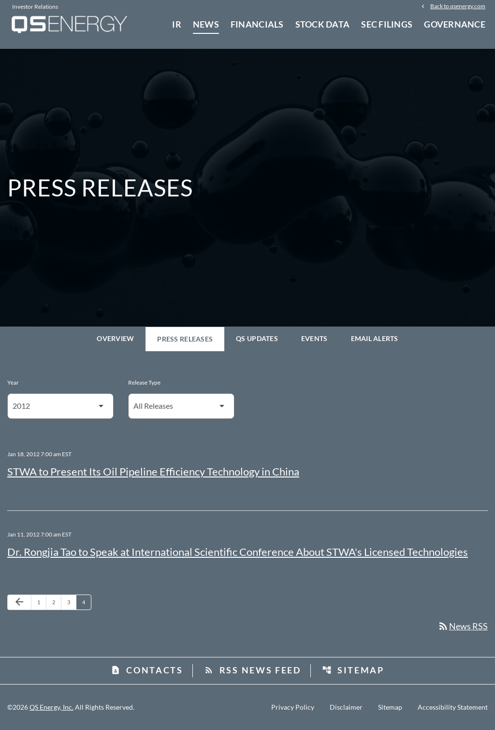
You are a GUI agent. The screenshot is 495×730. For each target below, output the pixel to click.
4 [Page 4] (86, 601)
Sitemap (353, 670)
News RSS (462, 626)
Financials (257, 24)
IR (176, 24)
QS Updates (257, 338)
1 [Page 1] (41, 601)
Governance (454, 24)
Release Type (144, 382)
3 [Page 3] (71, 601)
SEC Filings (386, 24)
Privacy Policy (292, 707)
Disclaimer (346, 707)
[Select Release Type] (181, 406)
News (206, 24)
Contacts (147, 670)
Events (314, 338)
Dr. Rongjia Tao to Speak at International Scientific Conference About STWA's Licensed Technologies (237, 551)
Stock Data (322, 24)
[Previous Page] (19, 602)
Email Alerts (374, 338)
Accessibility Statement (453, 707)
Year (13, 382)
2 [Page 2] (56, 601)
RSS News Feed (252, 670)
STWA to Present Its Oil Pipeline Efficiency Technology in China (153, 471)
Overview (115, 338)
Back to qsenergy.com (457, 5)
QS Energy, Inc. (51, 707)
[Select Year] (60, 406)
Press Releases (185, 339)
